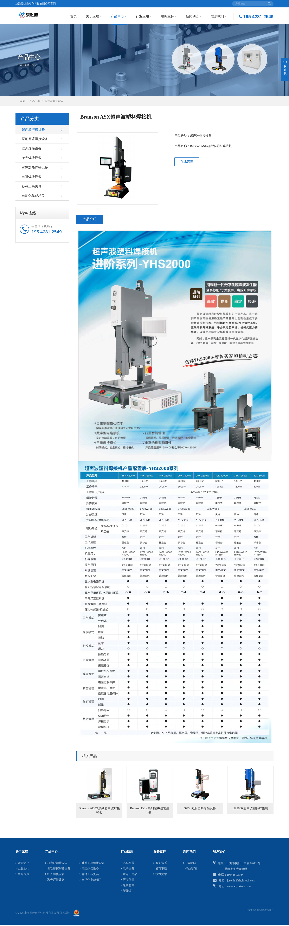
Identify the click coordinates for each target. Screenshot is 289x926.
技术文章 (160, 875)
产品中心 (119, 16)
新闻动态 (194, 16)
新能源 (126, 891)
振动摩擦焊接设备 (35, 140)
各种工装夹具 (31, 187)
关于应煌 (94, 16)
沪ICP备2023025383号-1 (260, 911)
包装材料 (127, 886)
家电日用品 (129, 875)
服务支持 (169, 16)
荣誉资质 (22, 875)
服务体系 (160, 864)
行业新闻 (190, 869)
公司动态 (190, 864)
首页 (73, 16)
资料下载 (160, 869)
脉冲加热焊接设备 (35, 168)
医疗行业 (127, 880)
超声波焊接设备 (54, 102)
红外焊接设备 (31, 149)
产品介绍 (90, 220)
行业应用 (144, 16)
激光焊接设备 (31, 159)
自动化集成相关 (33, 197)
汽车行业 (127, 864)
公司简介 (22, 864)
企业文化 (22, 869)
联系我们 (219, 16)
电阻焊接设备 (31, 178)
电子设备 (127, 869)
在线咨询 (186, 163)
